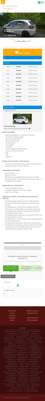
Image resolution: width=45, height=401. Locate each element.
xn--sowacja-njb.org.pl (28, 387)
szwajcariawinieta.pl (23, 358)
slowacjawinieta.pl (22, 356)
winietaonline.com (23, 377)
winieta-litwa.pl (22, 368)
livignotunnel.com (22, 345)
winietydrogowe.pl (9, 384)
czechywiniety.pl (9, 337)
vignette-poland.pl (33, 361)
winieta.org (33, 370)
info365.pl (39, 342)
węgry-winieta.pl (15, 387)
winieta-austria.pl (35, 366)
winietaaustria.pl (7, 372)
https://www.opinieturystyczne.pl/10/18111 (16, 128)
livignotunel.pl (11, 345)
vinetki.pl (21, 365)
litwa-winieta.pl (23, 344)
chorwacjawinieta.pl (11, 335)
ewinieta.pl (32, 342)
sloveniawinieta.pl (8, 354)
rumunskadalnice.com (35, 352)
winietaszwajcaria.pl (22, 380)
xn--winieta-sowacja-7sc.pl (14, 391)
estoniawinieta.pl (8, 342)
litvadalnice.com (12, 344)
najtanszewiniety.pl (36, 349)
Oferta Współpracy (32, 320)
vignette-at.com (21, 359)
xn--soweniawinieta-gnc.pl (14, 389)
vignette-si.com (24, 363)
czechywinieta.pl (35, 335)
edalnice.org (37, 338)
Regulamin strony (32, 313)
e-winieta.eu (28, 338)
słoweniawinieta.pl (36, 358)
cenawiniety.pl (25, 333)
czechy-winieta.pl (23, 335)
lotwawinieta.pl (8, 347)
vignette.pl (33, 363)
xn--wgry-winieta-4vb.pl (31, 389)
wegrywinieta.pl (24, 366)
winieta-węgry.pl (24, 370)
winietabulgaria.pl (10, 373)
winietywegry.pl (10, 386)
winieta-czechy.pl (11, 368)
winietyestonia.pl (36, 384)
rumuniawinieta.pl (22, 352)
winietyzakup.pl (35, 386)
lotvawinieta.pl (33, 345)
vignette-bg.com (33, 359)
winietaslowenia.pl (10, 380)
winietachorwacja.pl (22, 373)
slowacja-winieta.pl (10, 356)
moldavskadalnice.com (9, 349)
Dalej (22, 248)
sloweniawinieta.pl (34, 356)
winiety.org (33, 382)
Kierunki (12, 313)
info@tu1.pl (9, 9)
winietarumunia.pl (11, 379)
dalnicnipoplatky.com (22, 337)
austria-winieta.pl (10, 329)
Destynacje (12, 315)
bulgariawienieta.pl (24, 331)
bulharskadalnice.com (13, 333)
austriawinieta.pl (21, 329)
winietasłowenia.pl (35, 380)
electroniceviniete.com (34, 340)
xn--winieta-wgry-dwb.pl (31, 391)
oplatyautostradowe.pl (10, 351)
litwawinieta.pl (33, 344)
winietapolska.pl (35, 377)
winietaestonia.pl (12, 375)
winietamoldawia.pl (10, 377)
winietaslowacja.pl (34, 379)
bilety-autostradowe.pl (10, 331)
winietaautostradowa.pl (35, 372)
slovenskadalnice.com (21, 354)
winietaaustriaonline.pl (20, 372)
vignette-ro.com (13, 363)
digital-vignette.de (9, 338)
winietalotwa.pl (33, 375)
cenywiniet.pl (34, 333)
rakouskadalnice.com (9, 352)
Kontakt (12, 320)
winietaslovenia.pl (22, 379)
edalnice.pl (8, 340)
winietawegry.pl (13, 382)
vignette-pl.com (22, 361)
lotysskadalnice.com (20, 347)
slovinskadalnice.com (36, 354)
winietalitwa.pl (23, 375)
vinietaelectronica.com (31, 365)
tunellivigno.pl (11, 359)
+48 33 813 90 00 (11, 6)
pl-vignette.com (23, 351)
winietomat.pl (24, 382)
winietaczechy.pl (35, 373)
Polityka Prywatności (32, 311)
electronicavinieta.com (19, 340)
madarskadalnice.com (34, 347)
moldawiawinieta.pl (23, 349)
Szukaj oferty (12, 311)
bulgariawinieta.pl (36, 331)
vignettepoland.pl (12, 365)
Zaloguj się (12, 318)
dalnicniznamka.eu (35, 337)
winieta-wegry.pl (13, 370)
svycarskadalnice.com (10, 358)
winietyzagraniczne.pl (22, 386)
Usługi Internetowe (32, 318)
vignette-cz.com (11, 361)
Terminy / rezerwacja (22, 52)
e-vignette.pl (20, 338)
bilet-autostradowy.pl (34, 329)
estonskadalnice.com (21, 342)
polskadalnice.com (35, 351)
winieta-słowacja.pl (33, 368)
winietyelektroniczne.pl (23, 384)
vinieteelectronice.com (11, 366)
